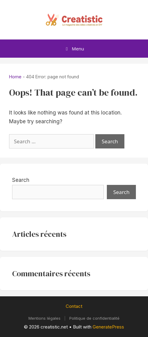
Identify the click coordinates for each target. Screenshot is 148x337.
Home (15, 76)
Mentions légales (44, 318)
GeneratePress (108, 327)
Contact (74, 306)
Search (20, 180)
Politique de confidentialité (94, 318)
